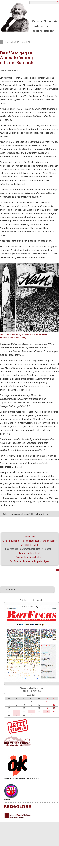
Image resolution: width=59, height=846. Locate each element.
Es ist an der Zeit (29, 545)
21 (16, 711)
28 (16, 715)
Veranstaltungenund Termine (32, 689)
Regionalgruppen (43, 30)
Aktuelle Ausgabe (32, 600)
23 (31, 711)
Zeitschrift (39, 21)
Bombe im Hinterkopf (29, 553)
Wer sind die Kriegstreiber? (29, 557)
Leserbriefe (29, 536)
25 (47, 711)
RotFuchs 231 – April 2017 (19, 42)
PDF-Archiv (10, 589)
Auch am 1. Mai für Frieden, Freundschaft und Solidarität (29, 540)
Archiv (53, 21)
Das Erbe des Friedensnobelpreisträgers (29, 561)
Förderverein (40, 26)
